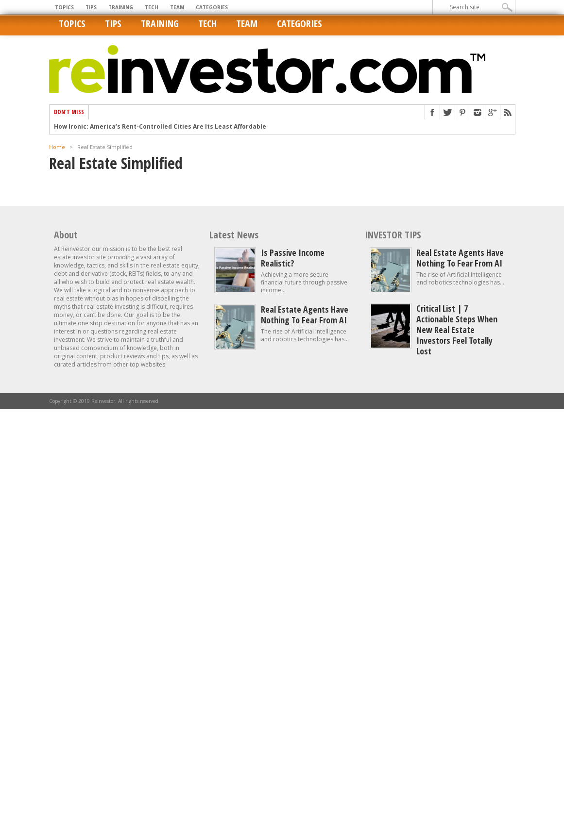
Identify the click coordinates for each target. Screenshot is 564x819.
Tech (151, 7)
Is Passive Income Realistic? (293, 257)
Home (57, 146)
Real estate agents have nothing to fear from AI (304, 314)
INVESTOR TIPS (393, 234)
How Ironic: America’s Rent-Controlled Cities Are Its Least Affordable (160, 127)
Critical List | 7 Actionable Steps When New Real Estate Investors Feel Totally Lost (456, 329)
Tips (91, 7)
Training (120, 7)
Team (177, 7)
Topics (64, 7)
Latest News (233, 234)
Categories (212, 7)
